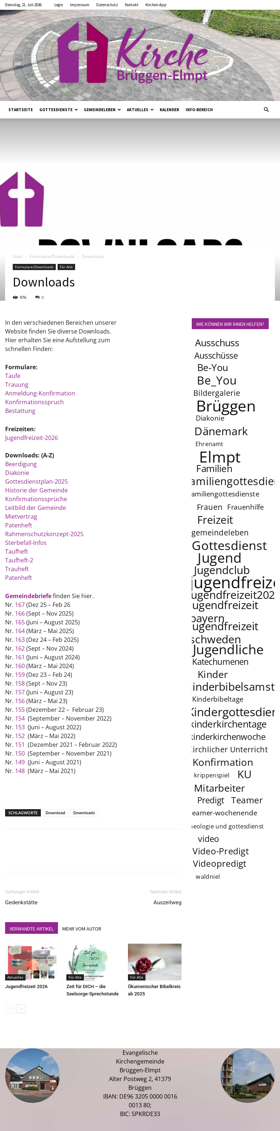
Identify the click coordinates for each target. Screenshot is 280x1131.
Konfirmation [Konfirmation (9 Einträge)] (222, 761)
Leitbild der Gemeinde (35, 508)
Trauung (16, 385)
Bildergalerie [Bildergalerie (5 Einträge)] (216, 392)
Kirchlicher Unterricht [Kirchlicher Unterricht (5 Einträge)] (228, 749)
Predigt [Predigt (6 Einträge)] (210, 800)
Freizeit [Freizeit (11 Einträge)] (215, 519)
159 (20, 675)
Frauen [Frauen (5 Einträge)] (210, 507)
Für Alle (66, 266)
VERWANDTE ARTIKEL (31, 928)
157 (20, 692)
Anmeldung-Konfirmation (40, 393)
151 (20, 745)
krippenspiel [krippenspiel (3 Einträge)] (212, 775)
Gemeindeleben (102, 109)
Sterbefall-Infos (26, 543)
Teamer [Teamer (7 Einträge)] (247, 800)
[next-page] (21, 1008)
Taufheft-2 (19, 560)
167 (20, 605)
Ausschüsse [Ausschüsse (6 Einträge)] (216, 355)
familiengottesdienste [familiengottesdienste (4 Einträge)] (224, 494)
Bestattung (20, 411)
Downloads (84, 812)
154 (20, 718)
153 (20, 727)
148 (20, 771)
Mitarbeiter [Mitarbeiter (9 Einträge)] (219, 787)
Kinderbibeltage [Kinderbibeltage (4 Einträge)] (218, 699)
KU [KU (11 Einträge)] (245, 774)
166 (20, 613)
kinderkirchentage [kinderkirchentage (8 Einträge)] (228, 724)
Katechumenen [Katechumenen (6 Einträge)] (220, 661)
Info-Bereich (199, 109)
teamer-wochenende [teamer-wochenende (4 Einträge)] (223, 813)
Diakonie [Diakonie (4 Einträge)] (210, 418)
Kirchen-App (156, 4)
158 (20, 683)
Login (58, 4)
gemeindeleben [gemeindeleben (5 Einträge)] (220, 532)
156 (20, 701)
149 (20, 762)
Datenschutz (107, 4)
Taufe (12, 376)
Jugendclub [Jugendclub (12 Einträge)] (222, 569)
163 (20, 640)
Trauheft (17, 569)
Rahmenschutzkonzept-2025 (44, 534)
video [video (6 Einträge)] (208, 838)
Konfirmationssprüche (36, 499)
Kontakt (132, 4)
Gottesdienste (58, 109)
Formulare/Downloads (52, 256)
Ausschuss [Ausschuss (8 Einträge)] (217, 342)
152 (20, 736)
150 (20, 753)
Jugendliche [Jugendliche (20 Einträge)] (228, 649)
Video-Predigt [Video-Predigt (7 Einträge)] (220, 851)
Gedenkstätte (21, 902)
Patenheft (18, 525)
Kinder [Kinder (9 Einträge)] (213, 673)
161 (20, 657)
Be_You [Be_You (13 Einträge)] (217, 380)
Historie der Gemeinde (37, 490)
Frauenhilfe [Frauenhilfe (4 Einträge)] (246, 507)
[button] (266, 110)
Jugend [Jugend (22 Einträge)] (219, 557)
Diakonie (17, 473)
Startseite (20, 109)
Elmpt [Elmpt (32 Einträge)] (220, 456)
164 (20, 631)
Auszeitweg (167, 902)
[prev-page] (9, 1008)
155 (20, 710)
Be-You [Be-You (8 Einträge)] (212, 367)
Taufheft (16, 551)
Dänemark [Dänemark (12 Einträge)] (221, 430)
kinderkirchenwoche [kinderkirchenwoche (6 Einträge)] (227, 736)
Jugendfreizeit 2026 (26, 986)
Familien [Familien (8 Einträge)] (214, 468)
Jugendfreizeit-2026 (31, 438)
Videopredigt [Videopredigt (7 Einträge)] (219, 863)
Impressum (79, 4)
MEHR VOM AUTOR (81, 928)
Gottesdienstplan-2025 (36, 481)
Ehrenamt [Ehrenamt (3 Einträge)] (209, 444)
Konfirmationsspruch (34, 402)
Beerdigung (21, 464)
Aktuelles (140, 109)
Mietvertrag (21, 516)
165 (20, 622)
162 (20, 648)
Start (18, 256)
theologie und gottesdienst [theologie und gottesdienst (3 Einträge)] (225, 826)
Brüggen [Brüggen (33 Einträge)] (226, 405)
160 (20, 666)
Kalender (169, 109)
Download (55, 812)
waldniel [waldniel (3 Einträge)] (208, 876)
